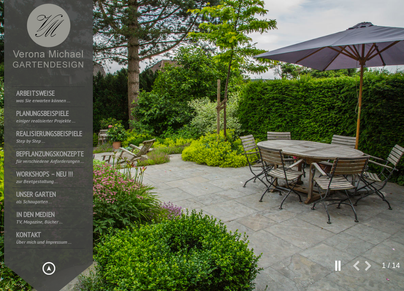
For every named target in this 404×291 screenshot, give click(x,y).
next (371, 269)
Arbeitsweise (43, 96)
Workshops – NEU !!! (44, 177)
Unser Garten (36, 197)
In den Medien (39, 218)
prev (359, 269)
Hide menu (49, 268)
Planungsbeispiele (46, 117)
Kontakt (44, 238)
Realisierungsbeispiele (49, 137)
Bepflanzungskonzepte (50, 157)
